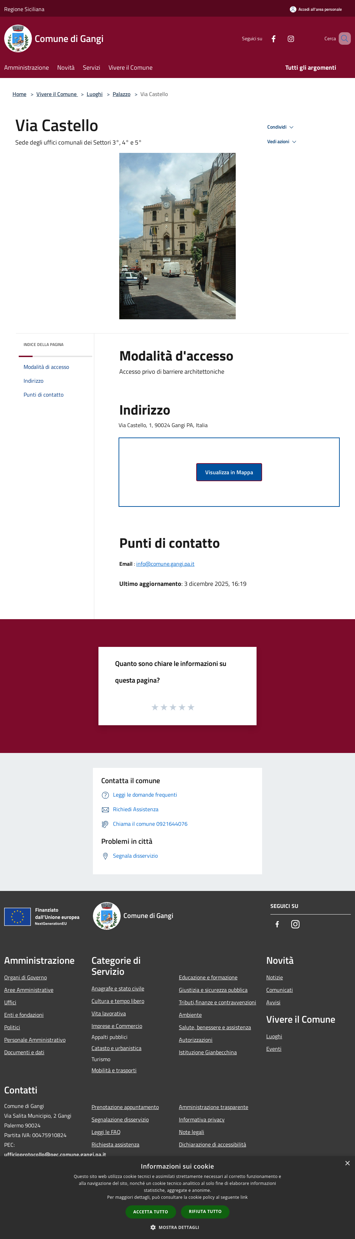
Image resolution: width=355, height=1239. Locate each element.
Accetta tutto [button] (150, 1212)
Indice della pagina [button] (43, 344)
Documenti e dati (24, 1052)
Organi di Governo (25, 977)
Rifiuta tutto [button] (205, 1211)
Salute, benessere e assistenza (215, 1027)
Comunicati (279, 990)
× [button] (347, 1163)
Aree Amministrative (28, 990)
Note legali (191, 1132)
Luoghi (95, 94)
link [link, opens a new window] (244, 1197)
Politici (12, 1027)
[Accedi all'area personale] (316, 9)
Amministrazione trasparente (213, 1107)
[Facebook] (263, 38)
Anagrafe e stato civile (118, 988)
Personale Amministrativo (35, 1040)
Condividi (281, 127)
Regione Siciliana (24, 9)
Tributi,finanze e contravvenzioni (217, 1002)
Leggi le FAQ (106, 1132)
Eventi (274, 1049)
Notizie (274, 977)
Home (19, 94)
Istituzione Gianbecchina (208, 1052)
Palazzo (121, 94)
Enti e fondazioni (24, 1015)
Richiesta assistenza (115, 1144)
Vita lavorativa (109, 1013)
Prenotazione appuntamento (125, 1107)
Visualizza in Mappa (229, 472)
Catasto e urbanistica (116, 1048)
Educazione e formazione (208, 977)
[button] (177, 1227)
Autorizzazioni (196, 1040)
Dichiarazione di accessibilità (212, 1144)
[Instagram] (281, 38)
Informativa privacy (202, 1119)
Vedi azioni (282, 142)
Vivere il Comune (57, 94)
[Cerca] (342, 38)
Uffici (10, 1002)
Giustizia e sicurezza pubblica (213, 990)
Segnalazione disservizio (120, 1119)
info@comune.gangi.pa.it (165, 564)
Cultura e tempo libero (118, 1001)
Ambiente (190, 1015)
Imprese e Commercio (117, 1026)
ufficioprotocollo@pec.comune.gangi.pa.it (55, 1154)
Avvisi (273, 1002)
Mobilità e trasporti (114, 1070)
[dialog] (177, 1197)
